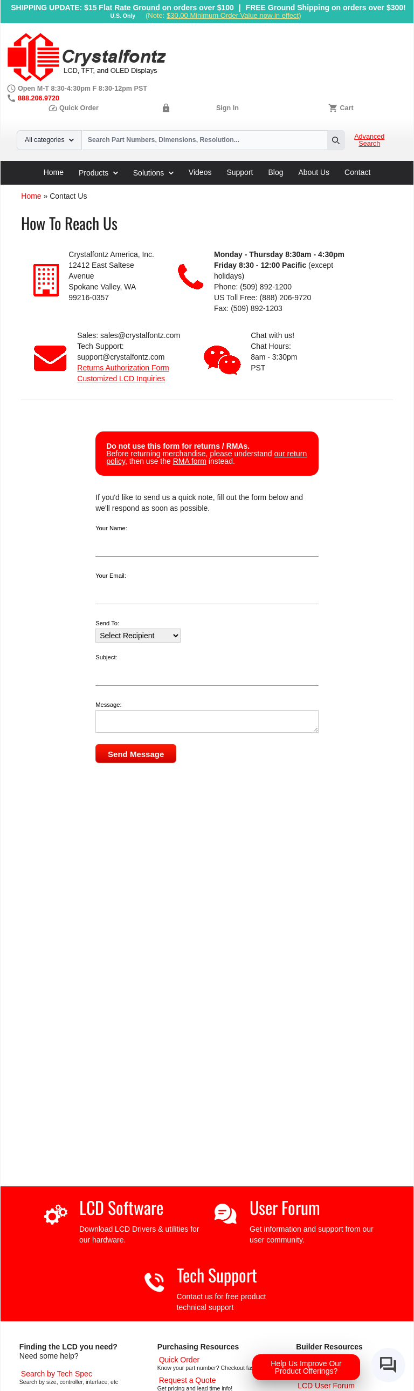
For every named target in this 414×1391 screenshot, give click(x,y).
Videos (200, 172)
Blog (275, 172)
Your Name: (111, 528)
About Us (314, 172)
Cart (346, 108)
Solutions (153, 172)
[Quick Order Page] (179, 1359)
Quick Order (73, 108)
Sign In (227, 108)
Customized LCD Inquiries (121, 378)
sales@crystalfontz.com (140, 335)
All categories (49, 140)
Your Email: (110, 575)
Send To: (107, 623)
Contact (357, 172)
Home (54, 172)
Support (239, 172)
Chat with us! (272, 335)
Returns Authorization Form (123, 367)
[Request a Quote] (187, 1380)
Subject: (106, 657)
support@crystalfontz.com (120, 357)
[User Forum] (326, 1385)
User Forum (285, 1207)
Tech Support (217, 1274)
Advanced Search (369, 140)
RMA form (189, 461)
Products (98, 172)
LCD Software (121, 1207)
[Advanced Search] (56, 1373)
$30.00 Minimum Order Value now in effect (233, 15)
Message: (108, 704)
